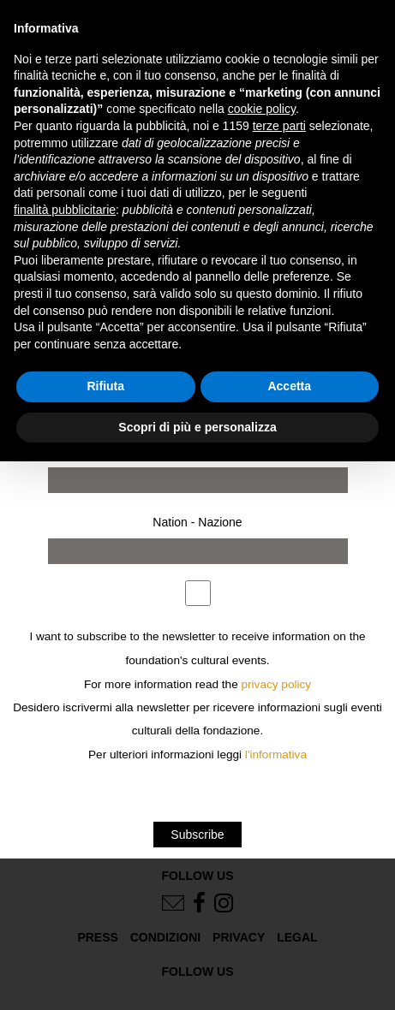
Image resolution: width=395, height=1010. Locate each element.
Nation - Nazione (197, 522)
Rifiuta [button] (105, 386)
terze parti (279, 126)
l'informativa (276, 754)
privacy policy (277, 684)
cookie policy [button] (262, 109)
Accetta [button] (289, 386)
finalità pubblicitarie (65, 210)
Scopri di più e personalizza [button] (197, 427)
